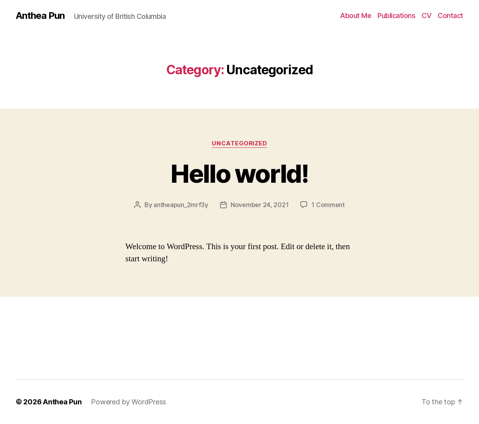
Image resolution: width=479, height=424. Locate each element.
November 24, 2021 (260, 205)
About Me (355, 15)
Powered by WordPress (128, 402)
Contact (450, 15)
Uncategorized (239, 143)
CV (426, 15)
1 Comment (328, 205)
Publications (396, 15)
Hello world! (239, 173)
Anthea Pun (40, 15)
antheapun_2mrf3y (181, 205)
